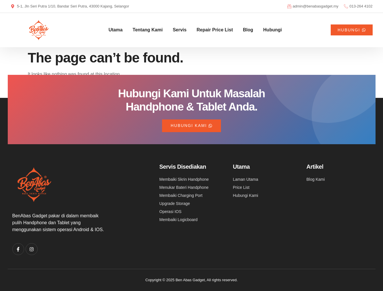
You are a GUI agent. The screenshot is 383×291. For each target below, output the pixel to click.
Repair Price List (215, 29)
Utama (116, 29)
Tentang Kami (148, 29)
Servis (179, 29)
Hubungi (272, 29)
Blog (248, 29)
